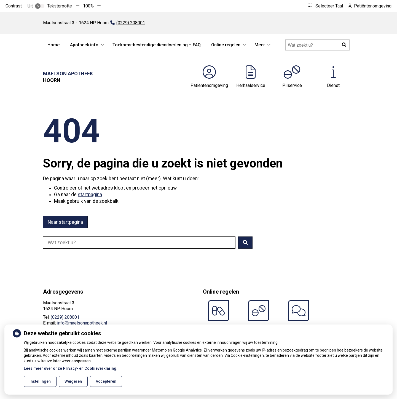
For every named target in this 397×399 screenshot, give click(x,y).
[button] (344, 44)
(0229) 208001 (65, 317)
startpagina (90, 194)
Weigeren (73, 381)
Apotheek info (84, 44)
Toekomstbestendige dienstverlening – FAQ (156, 44)
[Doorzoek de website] (317, 44)
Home (53, 44)
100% (88, 6)
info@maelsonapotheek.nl (82, 323)
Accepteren (106, 381)
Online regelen (225, 44)
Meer (259, 44)
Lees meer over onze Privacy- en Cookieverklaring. (70, 368)
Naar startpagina (65, 222)
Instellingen (40, 381)
